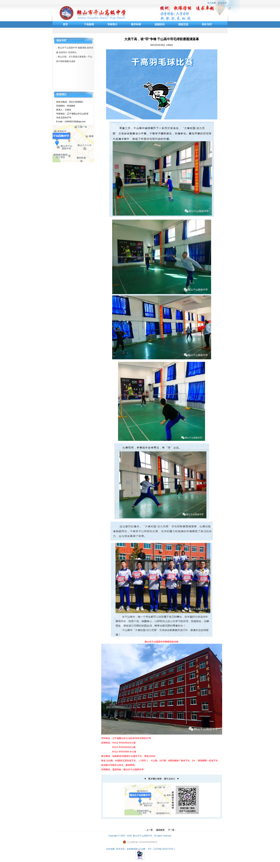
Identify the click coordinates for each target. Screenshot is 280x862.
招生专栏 (207, 24)
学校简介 (113, 24)
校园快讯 (160, 24)
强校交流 (183, 24)
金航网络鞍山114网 (136, 849)
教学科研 (136, 24)
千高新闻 (89, 24)
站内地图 (110, 849)
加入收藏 (211, 3)
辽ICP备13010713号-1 (164, 849)
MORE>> (88, 40)
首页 (65, 24)
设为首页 (222, 3)
